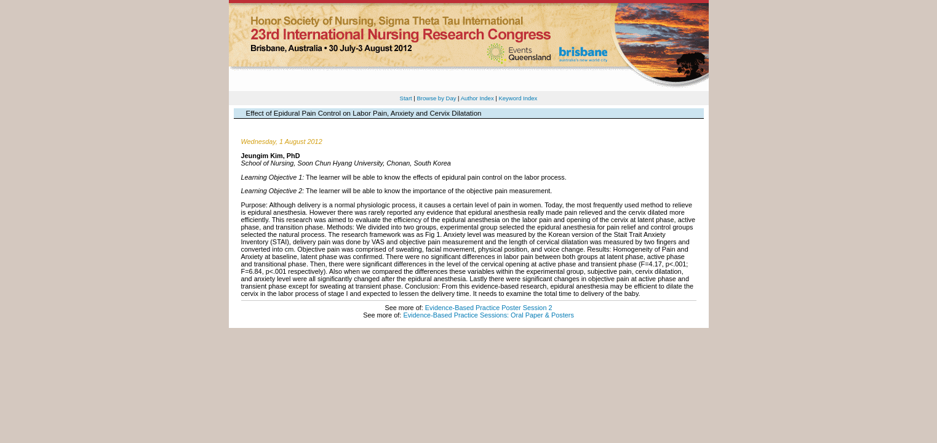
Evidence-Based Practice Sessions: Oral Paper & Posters (488, 315)
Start (406, 98)
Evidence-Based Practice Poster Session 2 (488, 307)
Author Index (477, 98)
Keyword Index (517, 98)
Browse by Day (436, 98)
